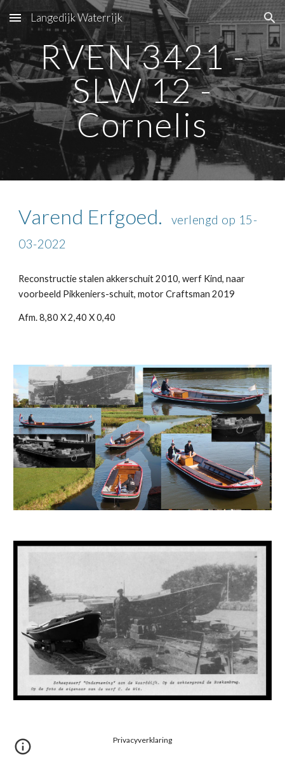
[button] (15, 17)
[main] (142, 90)
